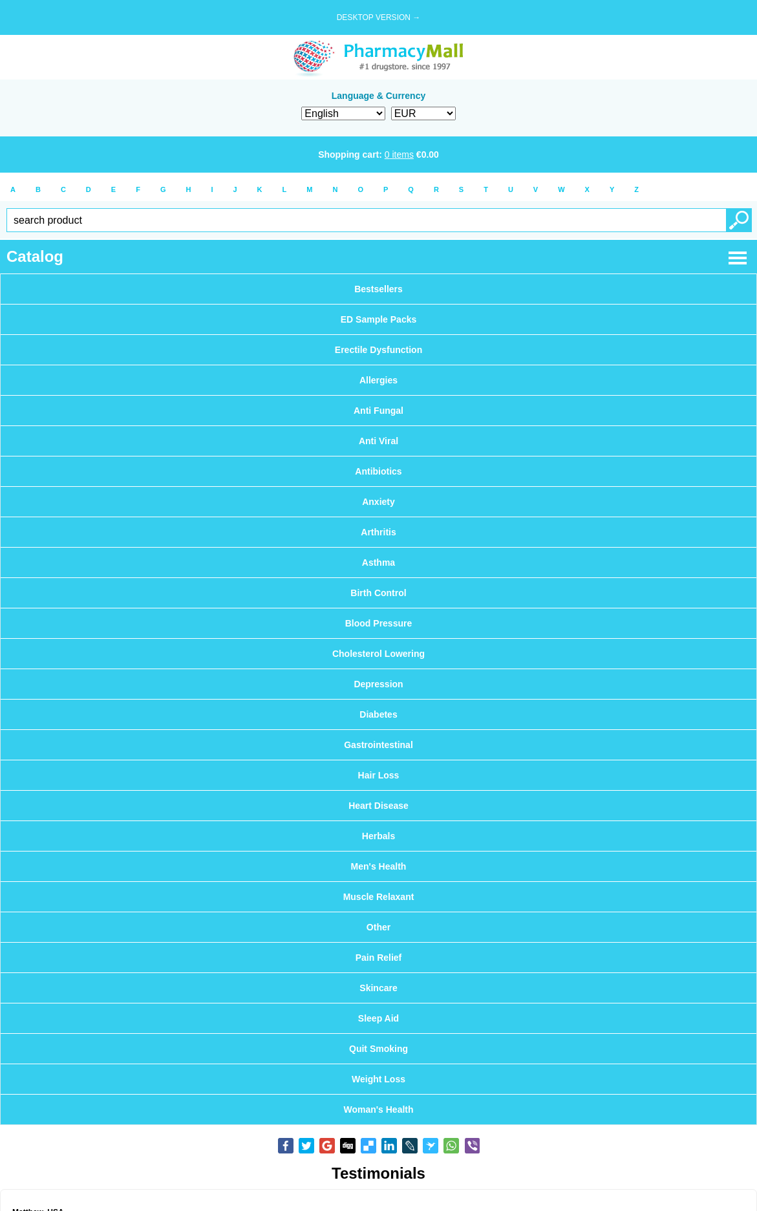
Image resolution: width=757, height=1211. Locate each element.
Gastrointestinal (378, 745)
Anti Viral (378, 441)
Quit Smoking (378, 1049)
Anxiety (378, 502)
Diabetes (378, 714)
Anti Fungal (378, 410)
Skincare (378, 988)
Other (378, 927)
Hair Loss (379, 775)
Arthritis (378, 532)
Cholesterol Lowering (378, 653)
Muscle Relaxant (378, 897)
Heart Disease (378, 805)
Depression (378, 684)
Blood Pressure (378, 623)
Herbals (378, 836)
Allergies (378, 380)
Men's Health (379, 866)
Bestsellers (378, 289)
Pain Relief (379, 957)
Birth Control (378, 593)
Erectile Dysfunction (378, 350)
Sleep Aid (378, 1018)
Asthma (378, 562)
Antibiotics (378, 471)
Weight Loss (378, 1079)
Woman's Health (378, 1109)
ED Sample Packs (379, 319)
